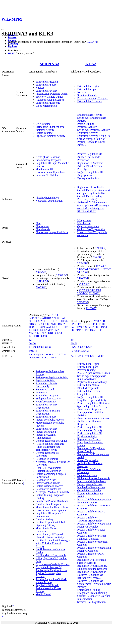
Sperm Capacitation (87, 460)
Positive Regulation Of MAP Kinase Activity (51, 581)
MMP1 (32, 333)
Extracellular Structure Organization (48, 412)
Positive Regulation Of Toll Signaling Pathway (50, 524)
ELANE (51, 324)
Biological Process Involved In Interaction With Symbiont (93, 480)
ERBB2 (60, 324)
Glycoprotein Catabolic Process (53, 564)
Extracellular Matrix (46, 90)
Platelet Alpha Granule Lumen (52, 93)
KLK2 (64, 327)
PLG (95, 324)
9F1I (102, 356)
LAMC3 (48, 330)
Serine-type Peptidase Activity (93, 129)
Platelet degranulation (47, 197)
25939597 (84, 284)
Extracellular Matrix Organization (46, 406)
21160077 (91, 308)
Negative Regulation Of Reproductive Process (90, 576)
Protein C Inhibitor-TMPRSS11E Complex (89, 519)
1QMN (39, 354)
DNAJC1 (41, 324)
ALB (102, 321)
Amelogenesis (43, 437)
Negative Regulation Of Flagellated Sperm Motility (91, 398)
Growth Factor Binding (89, 490)
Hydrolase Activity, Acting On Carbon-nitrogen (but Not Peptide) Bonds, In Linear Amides (93, 140)
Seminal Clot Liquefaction (91, 602)
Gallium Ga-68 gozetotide (91, 229)
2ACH (47, 354)
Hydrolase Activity (87, 132)
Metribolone (83, 223)
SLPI (99, 330)
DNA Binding (43, 123)
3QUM (96, 356)
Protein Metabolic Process (50, 419)
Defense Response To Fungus (51, 440)
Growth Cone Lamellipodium (51, 510)
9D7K (54, 357)
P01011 (33, 350)
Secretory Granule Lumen (49, 96)
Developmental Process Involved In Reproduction (91, 486)
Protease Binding (86, 369)
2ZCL (88, 356)
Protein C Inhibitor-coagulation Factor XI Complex (94, 549)
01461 (74, 343)
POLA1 (58, 333)
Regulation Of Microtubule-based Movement (92, 561)
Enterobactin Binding (88, 589)
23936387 (100, 248)
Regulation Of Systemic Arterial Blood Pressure (90, 164)
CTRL (64, 321)
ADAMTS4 (35, 318)
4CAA (32, 357)
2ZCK (81, 356)
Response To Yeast (46, 479)
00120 (32, 343)
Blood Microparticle (46, 105)
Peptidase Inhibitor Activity (50, 135)
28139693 (42, 281)
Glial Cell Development (48, 467)
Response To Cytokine (48, 175)
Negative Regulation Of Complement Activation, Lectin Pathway (94, 583)
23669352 (61, 275)
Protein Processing (46, 434)
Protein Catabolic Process (49, 485)
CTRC (56, 321)
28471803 (98, 257)
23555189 (82, 263)
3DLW (62, 354)
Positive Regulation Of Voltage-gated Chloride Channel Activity (53, 543)
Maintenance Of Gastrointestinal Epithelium (50, 170)
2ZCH (74, 356)
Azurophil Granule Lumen (50, 99)
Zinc (38, 223)
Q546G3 (84, 350)
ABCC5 (56, 315)
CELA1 (61, 318)
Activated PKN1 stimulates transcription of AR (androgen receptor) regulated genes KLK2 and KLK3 (93, 207)
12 (30, 339)
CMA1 (40, 321)
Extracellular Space (46, 84)
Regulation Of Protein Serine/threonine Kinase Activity (48, 588)
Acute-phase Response (48, 157)
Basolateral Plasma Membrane (52, 501)
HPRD (11, 53)
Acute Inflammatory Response (93, 418)
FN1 (80, 324)
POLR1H (34, 336)
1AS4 (32, 354)
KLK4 (39, 330)
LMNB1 (58, 330)
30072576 (41, 272)
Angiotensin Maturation (48, 470)
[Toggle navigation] (2, 29)
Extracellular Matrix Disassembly (46, 385)
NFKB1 (49, 333)
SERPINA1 (101, 327)
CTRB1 (48, 321)
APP (53, 318)
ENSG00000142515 (81, 347)
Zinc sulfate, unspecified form (52, 232)
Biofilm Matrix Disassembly (51, 555)
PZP (73, 327)
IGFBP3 (88, 324)
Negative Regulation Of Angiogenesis (90, 173)
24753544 (82, 269)
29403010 (41, 287)
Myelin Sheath (43, 594)
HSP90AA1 (44, 327)
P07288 (75, 350)
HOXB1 (33, 327)
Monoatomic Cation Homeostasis (46, 530)
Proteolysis (83, 169)
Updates (12, 46)
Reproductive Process (88, 439)
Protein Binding (44, 132)
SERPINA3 (49, 64)
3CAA (54, 354)
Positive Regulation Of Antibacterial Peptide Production (89, 157)
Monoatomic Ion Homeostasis (52, 507)
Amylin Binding (44, 519)
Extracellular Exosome (48, 102)
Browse (12, 37)
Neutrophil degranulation (49, 200)
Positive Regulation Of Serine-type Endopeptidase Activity (93, 404)
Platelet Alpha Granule (48, 482)
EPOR (74, 324)
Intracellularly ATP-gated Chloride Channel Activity (50, 536)
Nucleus (40, 87)
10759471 (91, 41)
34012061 (82, 272)
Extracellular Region (47, 81)
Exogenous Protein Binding (92, 592)
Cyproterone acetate (88, 226)
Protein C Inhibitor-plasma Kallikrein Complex (91, 537)
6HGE (39, 357)
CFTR (32, 321)
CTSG (32, 324)
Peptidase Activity (87, 126)
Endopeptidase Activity (89, 114)
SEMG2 (89, 327)
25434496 (82, 293)
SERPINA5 (90, 330)
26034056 (94, 269)
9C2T (47, 357)
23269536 (84, 290)
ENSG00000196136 (40, 347)
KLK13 (56, 327)
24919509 (95, 290)
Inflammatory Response (48, 160)
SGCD (43, 336)
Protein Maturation (46, 431)
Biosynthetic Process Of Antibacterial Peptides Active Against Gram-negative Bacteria (51, 572)
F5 (67, 324)
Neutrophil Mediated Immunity (52, 492)
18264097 (101, 266)
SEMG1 (80, 327)
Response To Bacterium (48, 489)
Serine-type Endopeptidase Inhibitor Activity (50, 128)
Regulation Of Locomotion (91, 571)
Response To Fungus (47, 458)
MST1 (40, 333)
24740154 (82, 278)
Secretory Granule (87, 95)
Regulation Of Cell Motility (92, 565)
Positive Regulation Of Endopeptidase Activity (89, 429)
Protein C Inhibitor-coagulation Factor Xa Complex (94, 525)
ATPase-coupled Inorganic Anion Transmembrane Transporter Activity (50, 446)
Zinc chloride (43, 229)
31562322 (105, 269)
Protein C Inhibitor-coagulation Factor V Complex (94, 501)
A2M (96, 321)
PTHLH (103, 324)
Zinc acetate (42, 226)
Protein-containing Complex (92, 98)
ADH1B (46, 318)
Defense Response (87, 475)
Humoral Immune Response (92, 568)
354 (73, 339)
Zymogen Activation (88, 178)
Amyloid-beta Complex (48, 504)
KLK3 (90, 64)
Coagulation (83, 394)
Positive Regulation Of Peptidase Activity (89, 435)
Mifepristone (84, 220)
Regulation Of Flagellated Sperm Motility (91, 450)
